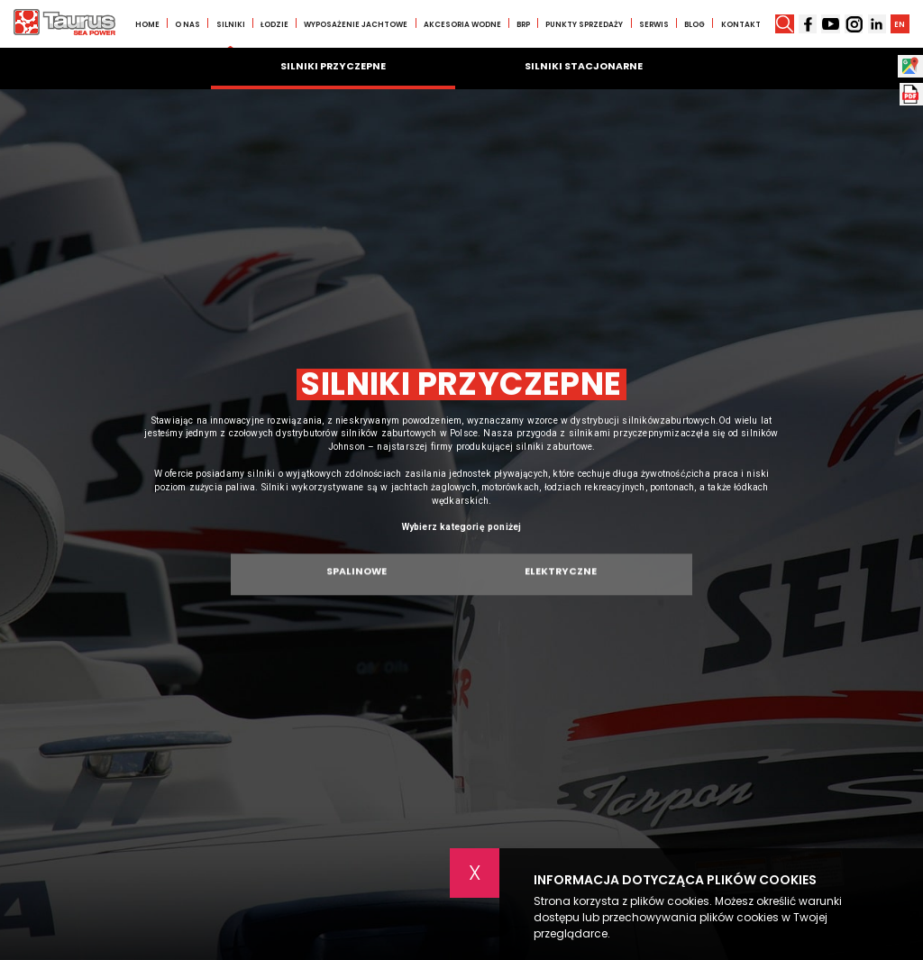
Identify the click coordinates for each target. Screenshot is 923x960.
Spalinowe (356, 578)
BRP (523, 24)
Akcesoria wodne (462, 24)
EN (899, 24)
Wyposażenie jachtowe (355, 24)
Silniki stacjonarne (584, 66)
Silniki (230, 24)
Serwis (654, 24)
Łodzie (274, 24)
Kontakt (741, 24)
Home (147, 24)
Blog (694, 24)
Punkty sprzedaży (584, 24)
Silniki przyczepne (333, 66)
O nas (187, 24)
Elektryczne (561, 578)
